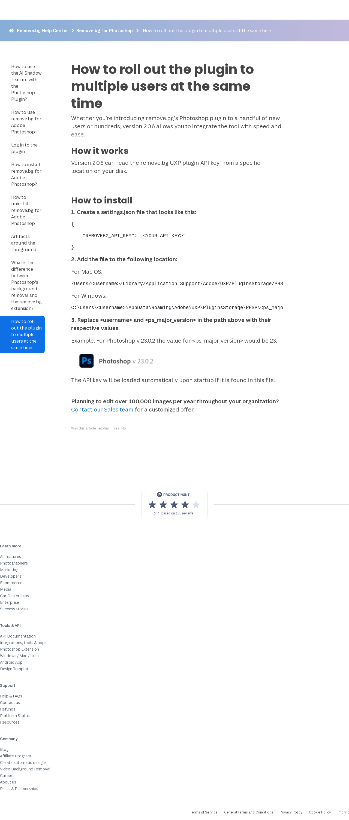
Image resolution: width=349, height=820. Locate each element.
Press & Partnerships (19, 788)
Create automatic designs (23, 762)
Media (5, 589)
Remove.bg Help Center (42, 30)
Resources (9, 722)
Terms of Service (204, 812)
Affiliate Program (15, 755)
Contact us (10, 702)
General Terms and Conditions (248, 812)
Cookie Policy (320, 812)
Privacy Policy (291, 812)
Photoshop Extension (19, 649)
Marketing (9, 569)
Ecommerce (11, 582)
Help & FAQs (11, 696)
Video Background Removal (25, 769)
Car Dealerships (14, 595)
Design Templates (16, 668)
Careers (7, 775)
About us (8, 782)
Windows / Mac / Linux (20, 655)
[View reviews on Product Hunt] (174, 504)
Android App (11, 662)
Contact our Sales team (102, 409)
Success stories (14, 608)
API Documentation (18, 636)
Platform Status (15, 715)
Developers (10, 576)
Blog (4, 749)
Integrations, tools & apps (23, 642)
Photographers (14, 563)
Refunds (7, 709)
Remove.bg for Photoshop (104, 30)
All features (10, 556)
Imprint (343, 812)
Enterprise (9, 602)
